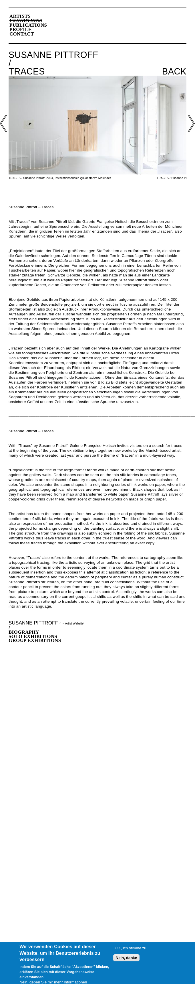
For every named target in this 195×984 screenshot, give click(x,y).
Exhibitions (25, 20)
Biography (24, 632)
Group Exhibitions (35, 640)
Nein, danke (126, 959)
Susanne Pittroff (33, 623)
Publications (28, 25)
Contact (21, 34)
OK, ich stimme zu (131, 950)
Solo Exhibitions (33, 636)
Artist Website (74, 623)
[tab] (97, 632)
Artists (20, 16)
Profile (20, 29)
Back (174, 71)
